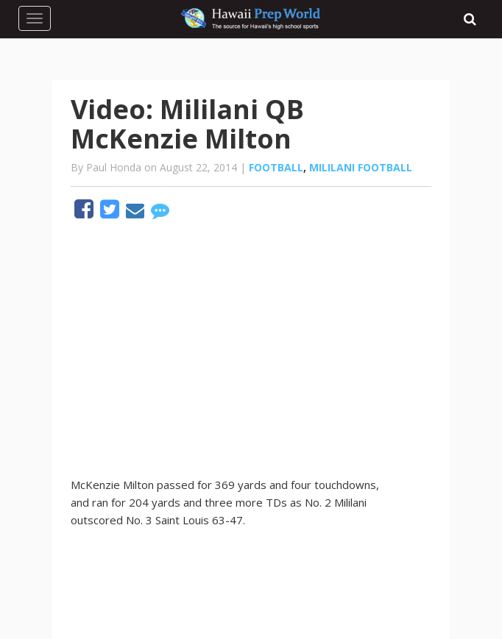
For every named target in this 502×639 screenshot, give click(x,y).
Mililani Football (360, 167)
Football (276, 167)
